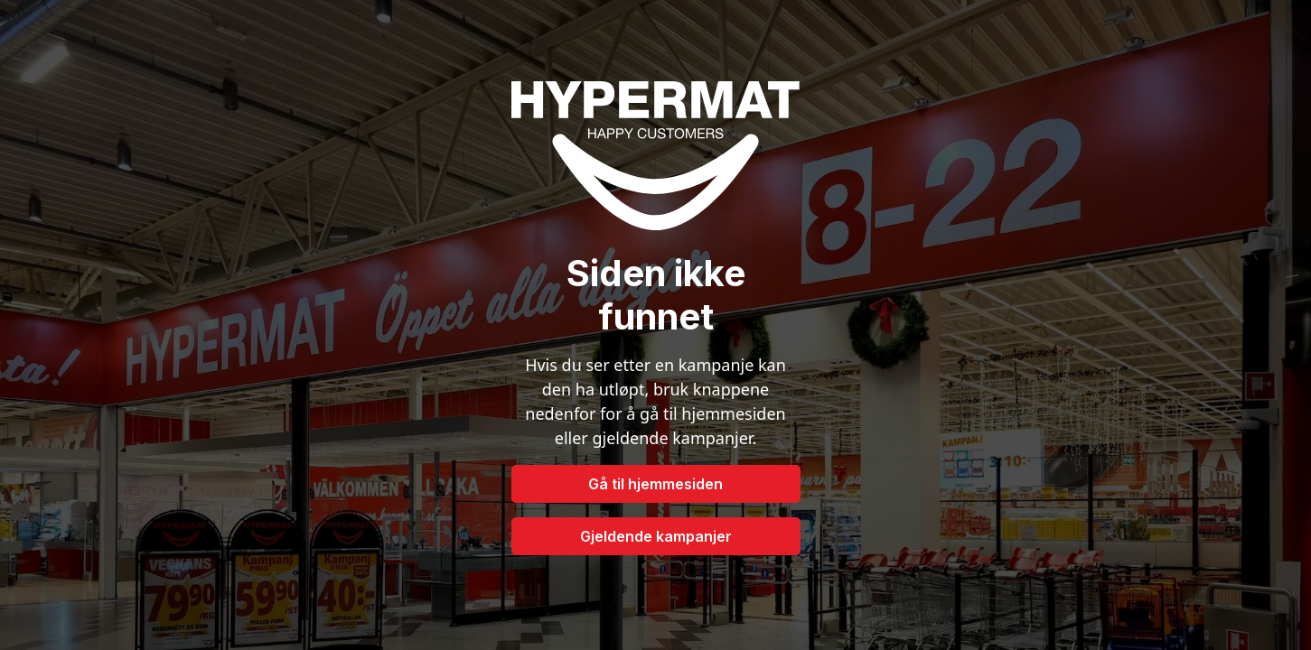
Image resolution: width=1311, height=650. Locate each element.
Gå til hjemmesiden (655, 484)
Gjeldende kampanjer (656, 536)
